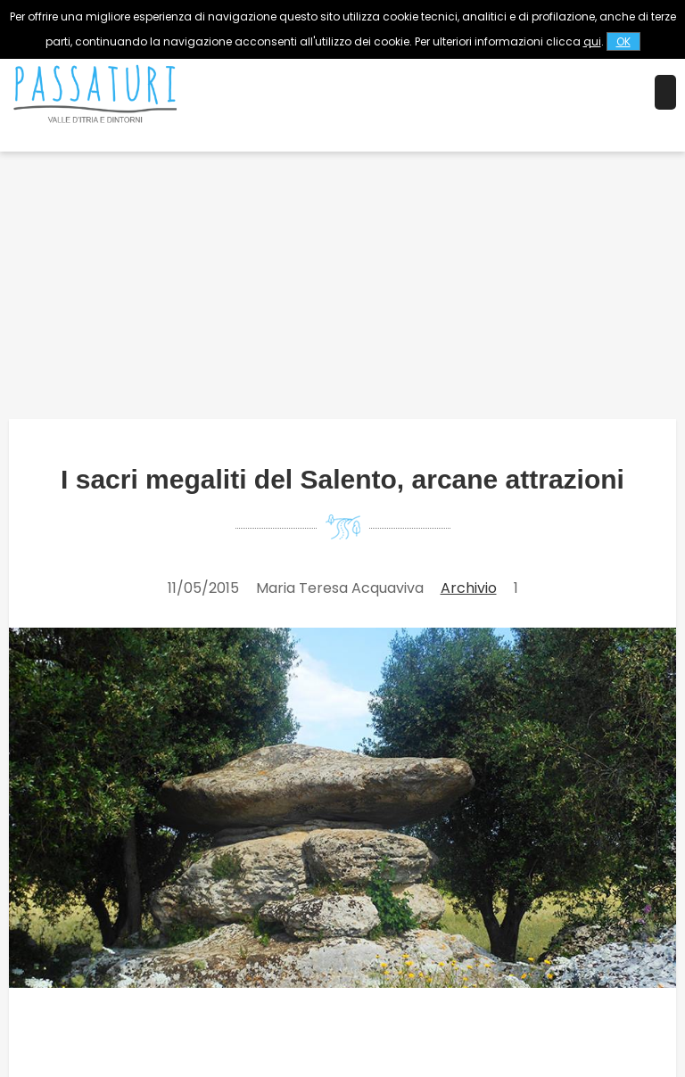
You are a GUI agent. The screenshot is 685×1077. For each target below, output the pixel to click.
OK (623, 41)
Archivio (469, 588)
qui (592, 41)
